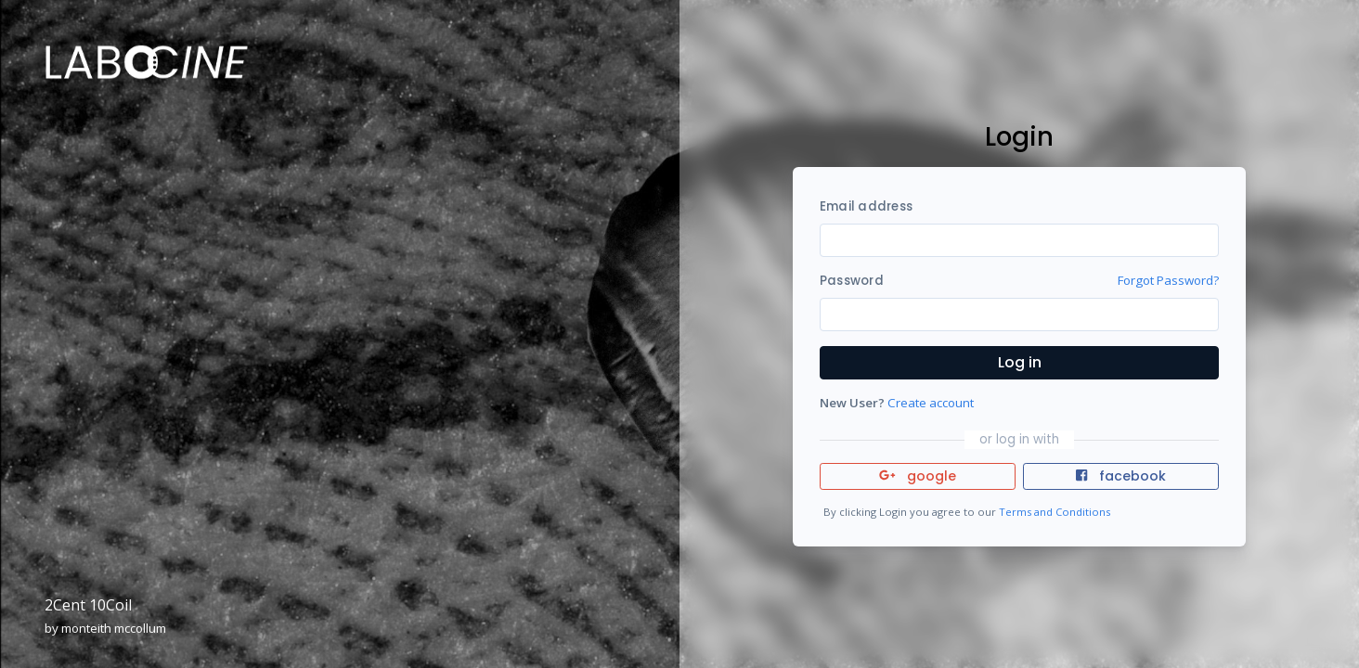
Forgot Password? (1168, 280)
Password (852, 280)
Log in (1020, 362)
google (917, 476)
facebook (1120, 476)
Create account (930, 402)
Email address (866, 206)
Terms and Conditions (1054, 512)
